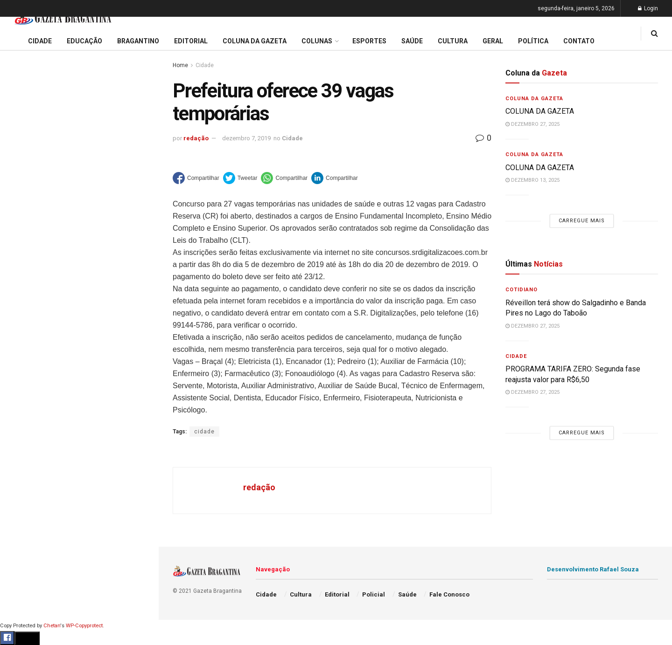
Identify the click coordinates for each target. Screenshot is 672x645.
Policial (21, 417)
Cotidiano (521, 290)
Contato (579, 41)
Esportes (23, 381)
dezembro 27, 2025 (532, 124)
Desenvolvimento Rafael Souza (593, 569)
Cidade (20, 292)
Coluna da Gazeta (36, 346)
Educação (24, 310)
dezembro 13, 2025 (532, 180)
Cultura (20, 399)
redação (196, 138)
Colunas (316, 41)
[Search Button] (139, 558)
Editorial (22, 328)
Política (21, 435)
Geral (17, 470)
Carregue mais (79, 219)
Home (180, 65)
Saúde (19, 453)
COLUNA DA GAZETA (540, 111)
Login (648, 8)
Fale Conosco (30, 488)
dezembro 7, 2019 (246, 138)
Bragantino (26, 364)
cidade (204, 431)
